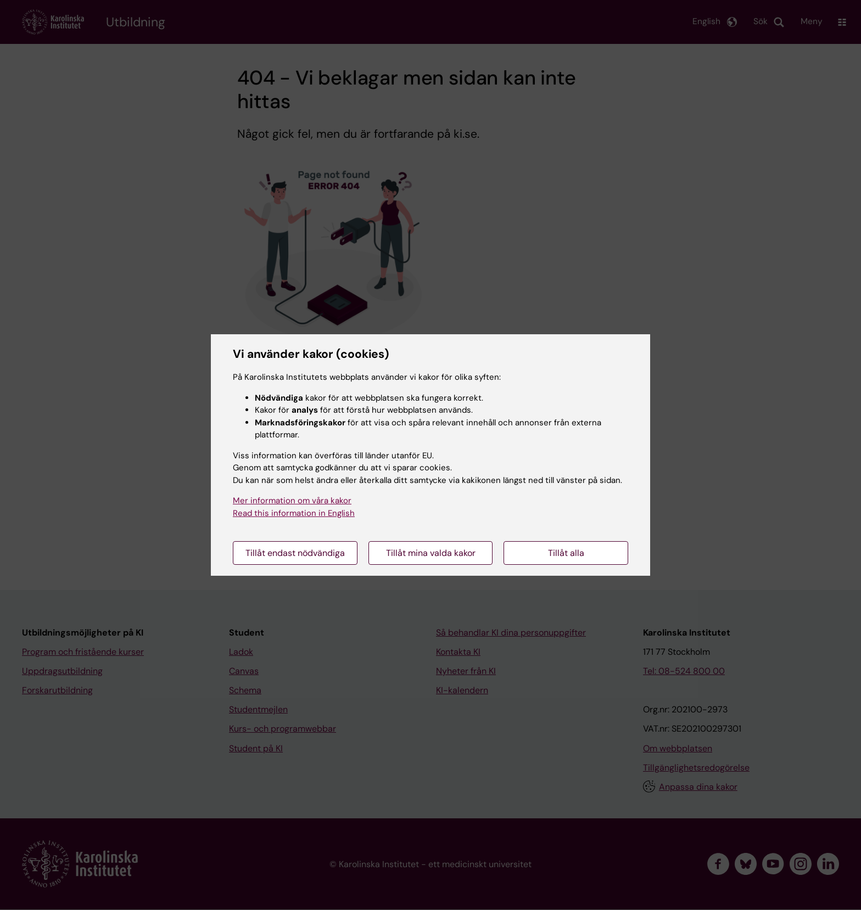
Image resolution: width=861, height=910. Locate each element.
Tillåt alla (566, 553)
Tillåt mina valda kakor (431, 553)
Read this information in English (294, 513)
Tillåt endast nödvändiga (295, 553)
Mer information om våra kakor (292, 500)
